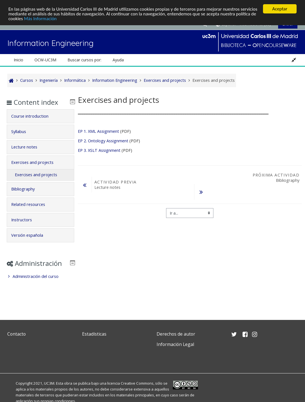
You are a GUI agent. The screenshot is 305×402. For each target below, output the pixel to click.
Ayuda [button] (118, 59)
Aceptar (279, 9)
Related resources (32, 204)
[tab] (40, 116)
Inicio (18, 59)
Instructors (25, 219)
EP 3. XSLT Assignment (100, 150)
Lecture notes (28, 147)
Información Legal (175, 344)
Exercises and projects (36, 162)
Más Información (40, 19)
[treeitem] (40, 285)
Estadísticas (94, 334)
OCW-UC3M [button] (45, 59)
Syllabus (22, 131)
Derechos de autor (176, 334)
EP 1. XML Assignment (98, 131)
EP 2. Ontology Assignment (103, 140)
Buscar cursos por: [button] (84, 59)
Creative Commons (137, 383)
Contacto (16, 334)
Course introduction (34, 116)
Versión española (31, 235)
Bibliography (27, 189)
